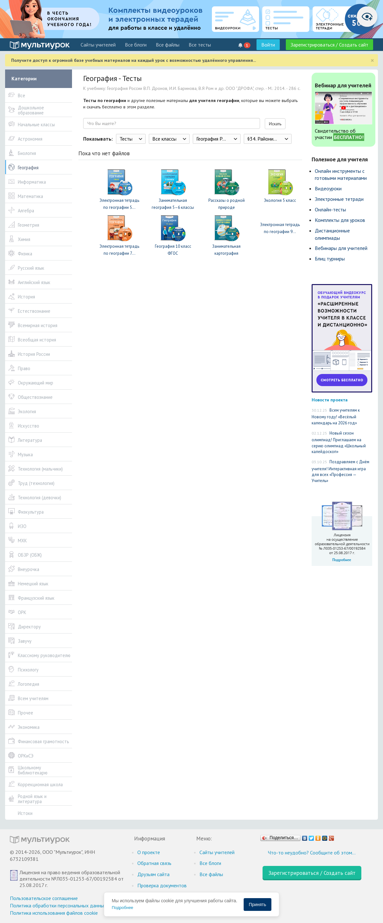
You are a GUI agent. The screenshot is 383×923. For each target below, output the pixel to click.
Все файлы (167, 44)
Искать (275, 124)
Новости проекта (330, 400)
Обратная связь (154, 863)
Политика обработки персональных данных (58, 905)
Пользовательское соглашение (44, 898)
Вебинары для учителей (341, 248)
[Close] (372, 60)
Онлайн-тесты (330, 209)
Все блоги (136, 44)
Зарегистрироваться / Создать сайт (329, 44)
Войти (268, 44)
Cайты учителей (98, 44)
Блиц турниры (330, 258)
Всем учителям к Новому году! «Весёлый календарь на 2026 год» (336, 416)
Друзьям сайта (153, 874)
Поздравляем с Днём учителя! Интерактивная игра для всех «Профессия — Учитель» (340, 471)
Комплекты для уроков (340, 220)
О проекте (148, 852)
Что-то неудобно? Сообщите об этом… (312, 852)
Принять (257, 904)
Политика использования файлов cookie (54, 913)
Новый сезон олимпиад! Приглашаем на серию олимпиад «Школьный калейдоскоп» (339, 442)
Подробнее (122, 907)
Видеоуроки (328, 188)
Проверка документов (162, 885)
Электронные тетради (339, 199)
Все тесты (200, 44)
